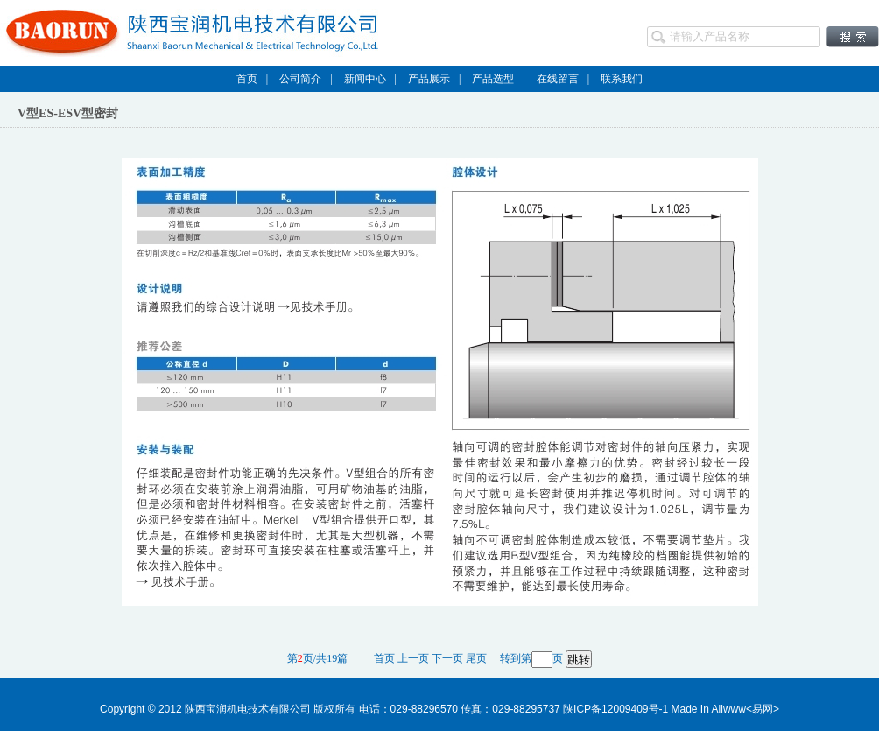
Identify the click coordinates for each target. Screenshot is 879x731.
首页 (246, 79)
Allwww (729, 709)
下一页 (447, 658)
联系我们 (622, 79)
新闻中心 (365, 79)
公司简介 (300, 79)
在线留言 (558, 79)
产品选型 (493, 79)
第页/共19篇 (324, 658)
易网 (762, 709)
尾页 (476, 658)
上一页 (413, 658)
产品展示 (429, 79)
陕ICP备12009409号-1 (615, 709)
